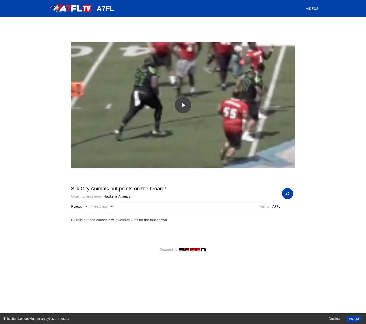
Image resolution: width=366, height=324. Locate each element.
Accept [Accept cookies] (354, 319)
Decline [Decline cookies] (334, 319)
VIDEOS (312, 8)
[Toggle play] (183, 105)
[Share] (287, 250)
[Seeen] (192, 307)
